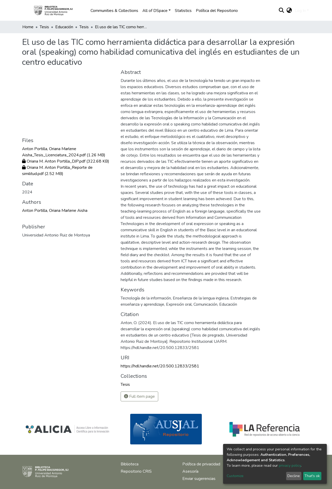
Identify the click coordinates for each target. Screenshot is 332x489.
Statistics (183, 10)
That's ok (312, 475)
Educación (64, 27)
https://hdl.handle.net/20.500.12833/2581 (160, 366)
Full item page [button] (139, 396)
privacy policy (290, 465)
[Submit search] (281, 10)
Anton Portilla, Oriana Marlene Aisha (54, 210)
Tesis (44, 27)
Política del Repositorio (217, 10)
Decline (293, 475)
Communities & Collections (114, 10)
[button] (289, 11)
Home (27, 27)
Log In (300, 10)
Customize (235, 475)
